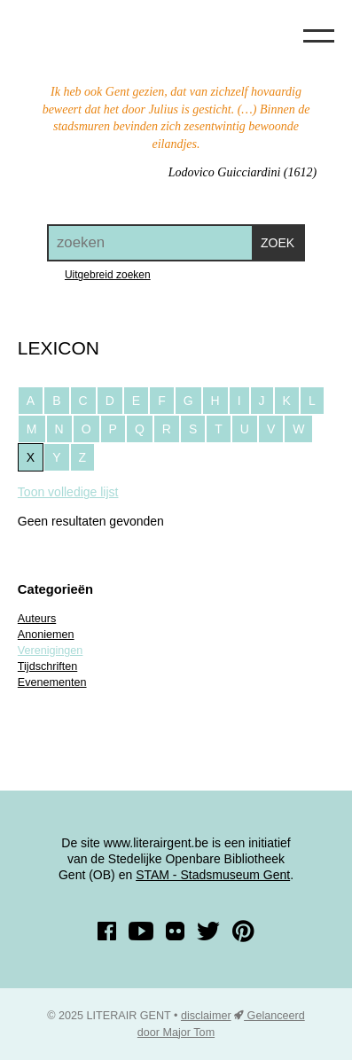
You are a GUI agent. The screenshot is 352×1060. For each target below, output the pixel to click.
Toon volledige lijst (68, 492)
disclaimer (206, 1015)
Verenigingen (50, 650)
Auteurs (37, 618)
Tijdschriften (47, 666)
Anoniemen (46, 634)
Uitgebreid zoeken (108, 275)
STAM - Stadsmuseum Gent (213, 875)
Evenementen (52, 682)
